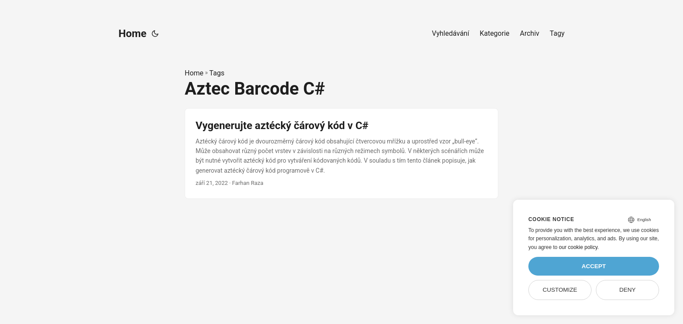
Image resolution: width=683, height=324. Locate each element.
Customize (560, 289)
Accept (594, 266)
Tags (217, 73)
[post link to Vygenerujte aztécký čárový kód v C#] (341, 153)
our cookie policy (578, 247)
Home (132, 33)
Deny (627, 289)
